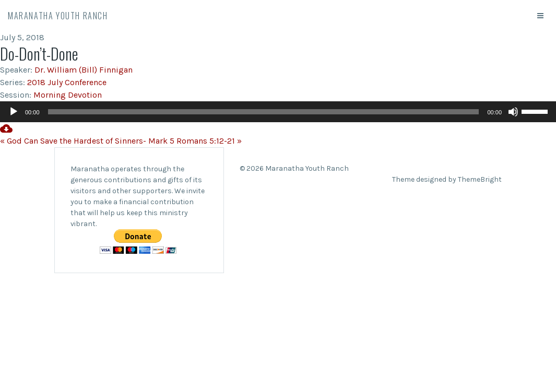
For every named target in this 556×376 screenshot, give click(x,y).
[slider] (263, 111)
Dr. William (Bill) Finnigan (83, 70)
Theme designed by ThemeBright (447, 179)
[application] (278, 111)
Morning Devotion (67, 95)
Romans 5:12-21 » (209, 141)
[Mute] (513, 112)
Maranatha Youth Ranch (58, 15)
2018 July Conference (67, 82)
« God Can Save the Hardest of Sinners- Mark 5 (87, 141)
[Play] (13, 112)
